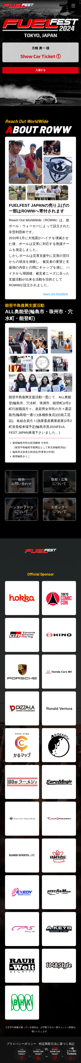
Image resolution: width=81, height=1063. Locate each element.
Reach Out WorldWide (55, 294)
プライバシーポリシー (21, 1043)
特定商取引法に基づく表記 (57, 1043)
